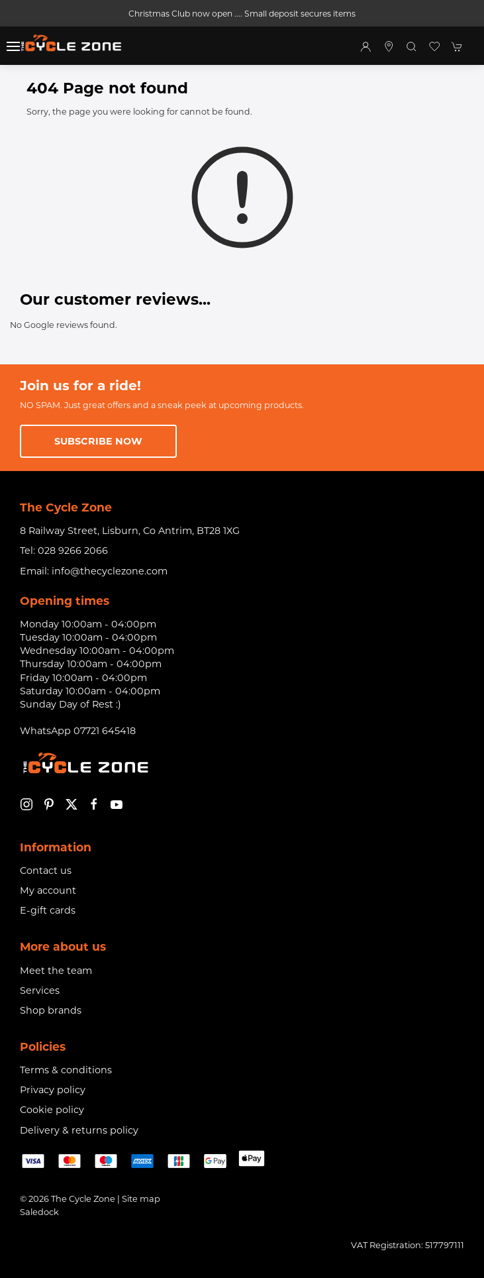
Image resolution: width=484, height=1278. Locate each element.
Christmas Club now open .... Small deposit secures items (242, 14)
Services (40, 990)
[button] (13, 46)
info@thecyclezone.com (110, 571)
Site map (141, 1198)
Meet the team (56, 971)
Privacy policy (52, 1090)
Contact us (46, 871)
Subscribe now (98, 441)
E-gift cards (47, 910)
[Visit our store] (389, 46)
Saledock (39, 1211)
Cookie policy (52, 1110)
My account (48, 890)
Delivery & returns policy (79, 1130)
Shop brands (50, 1010)
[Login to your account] (365, 46)
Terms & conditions (66, 1070)
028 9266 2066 (73, 551)
